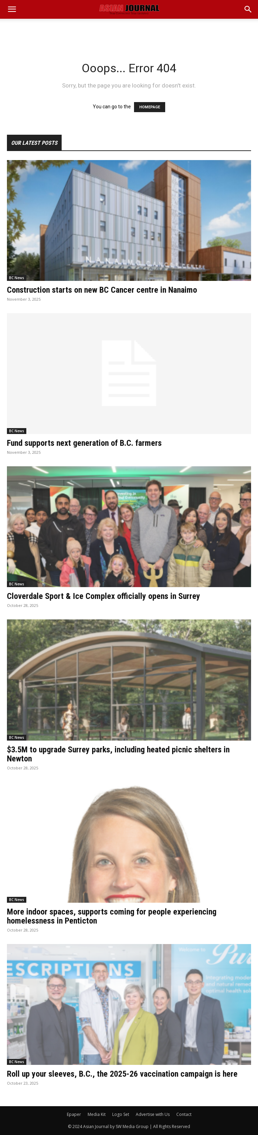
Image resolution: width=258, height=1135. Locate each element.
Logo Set (120, 1114)
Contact (184, 1114)
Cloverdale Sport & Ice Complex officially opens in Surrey (103, 596)
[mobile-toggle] (12, 9)
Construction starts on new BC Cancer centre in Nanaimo (102, 290)
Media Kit (97, 1114)
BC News (16, 277)
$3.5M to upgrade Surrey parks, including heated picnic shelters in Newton (118, 754)
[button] (248, 9)
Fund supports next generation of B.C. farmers (84, 443)
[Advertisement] (129, 31)
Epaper (74, 1114)
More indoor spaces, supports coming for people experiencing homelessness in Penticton (111, 916)
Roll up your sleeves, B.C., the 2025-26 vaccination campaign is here (122, 1074)
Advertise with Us (153, 1114)
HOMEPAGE (149, 107)
